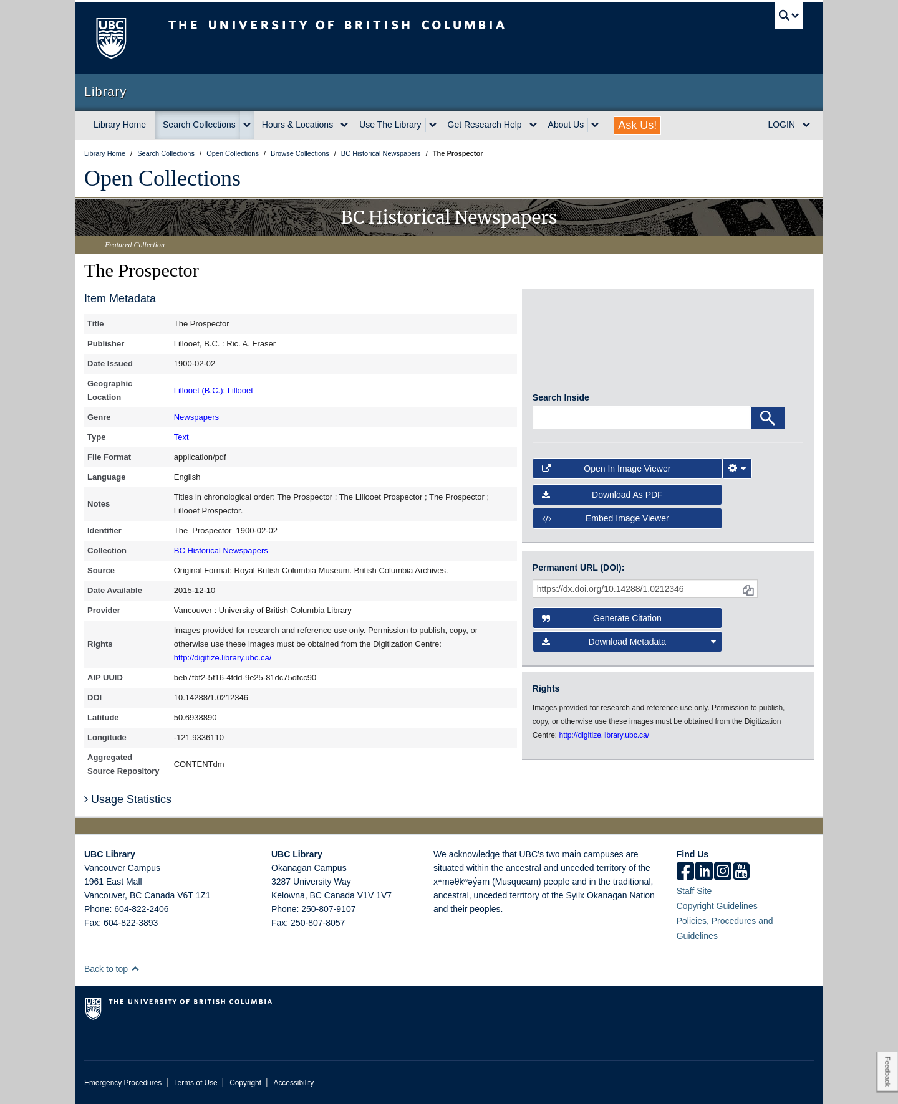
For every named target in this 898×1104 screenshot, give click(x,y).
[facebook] (685, 872)
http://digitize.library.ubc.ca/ (223, 657)
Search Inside (561, 402)
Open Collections (162, 178)
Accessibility (293, 1082)
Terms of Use (196, 1082)
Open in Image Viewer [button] (606, 473)
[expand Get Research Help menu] (533, 125)
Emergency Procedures (123, 1082)
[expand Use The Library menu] (432, 125)
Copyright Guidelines (717, 906)
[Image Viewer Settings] (737, 472)
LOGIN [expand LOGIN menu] (781, 125)
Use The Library (390, 125)
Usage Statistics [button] (127, 799)
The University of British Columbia (111, 38)
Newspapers (196, 417)
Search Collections (199, 125)
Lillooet (240, 390)
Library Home (120, 125)
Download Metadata (629, 644)
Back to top (112, 969)
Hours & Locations (297, 125)
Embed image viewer (605, 523)
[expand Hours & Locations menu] (344, 125)
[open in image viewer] (566, 346)
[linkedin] (704, 872)
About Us (566, 125)
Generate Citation (602, 621)
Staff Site (694, 891)
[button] (135, 968)
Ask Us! (637, 125)
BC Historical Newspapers (221, 550)
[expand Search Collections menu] (246, 125)
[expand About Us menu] (594, 125)
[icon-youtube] (741, 872)
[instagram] (722, 872)
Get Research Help (485, 125)
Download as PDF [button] (602, 500)
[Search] (767, 422)
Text (181, 437)
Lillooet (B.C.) (198, 390)
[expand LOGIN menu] (806, 125)
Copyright (245, 1082)
